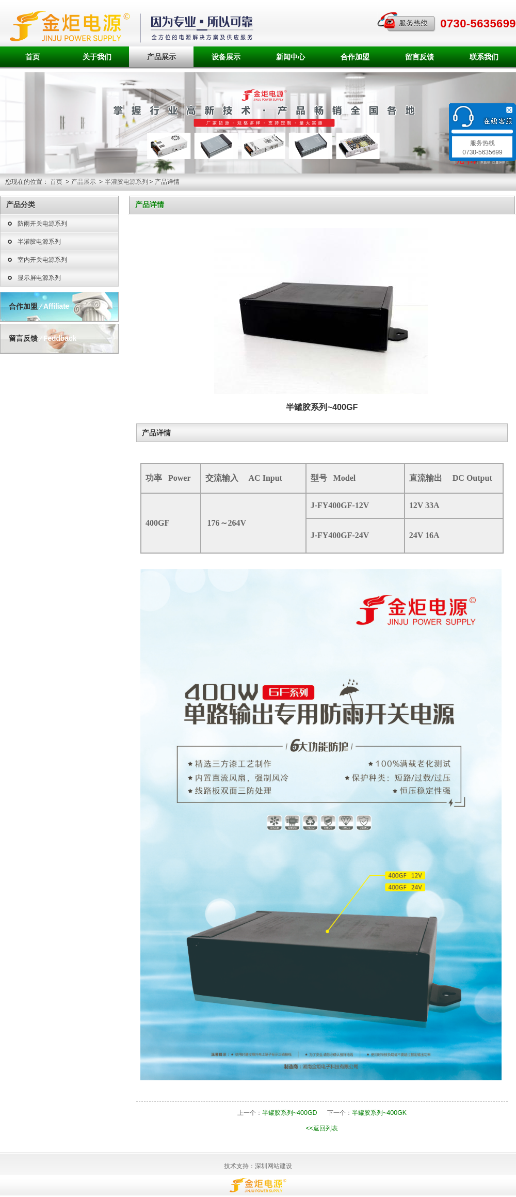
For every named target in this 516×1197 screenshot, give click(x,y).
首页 (32, 57)
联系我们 (484, 57)
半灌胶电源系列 (126, 181)
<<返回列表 (322, 1128)
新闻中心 (290, 57)
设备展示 (226, 57)
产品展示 (161, 57)
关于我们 (97, 57)
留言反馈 (419, 57)
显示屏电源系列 (33, 278)
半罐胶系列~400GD (289, 1112)
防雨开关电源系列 (36, 224)
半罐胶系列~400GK (379, 1112)
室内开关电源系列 (36, 260)
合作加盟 (355, 57)
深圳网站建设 (273, 1166)
